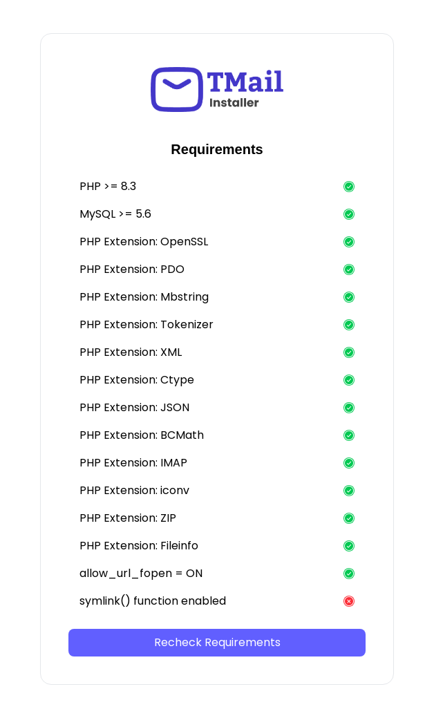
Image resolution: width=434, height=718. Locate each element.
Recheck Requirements (217, 642)
